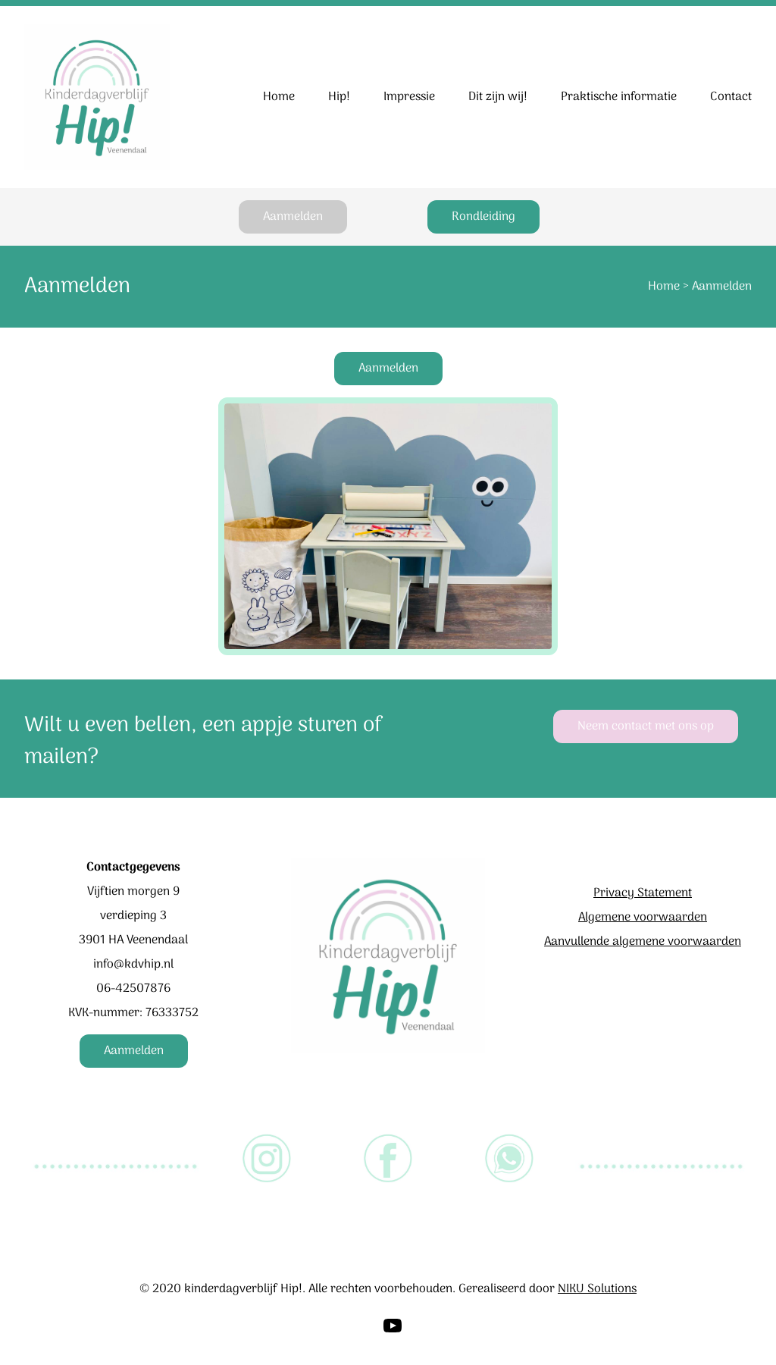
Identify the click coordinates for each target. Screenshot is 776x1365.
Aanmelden (293, 217)
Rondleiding (483, 217)
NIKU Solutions (597, 1289)
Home (664, 287)
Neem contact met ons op (645, 726)
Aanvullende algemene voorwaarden (642, 942)
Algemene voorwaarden (642, 917)
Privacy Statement (642, 893)
